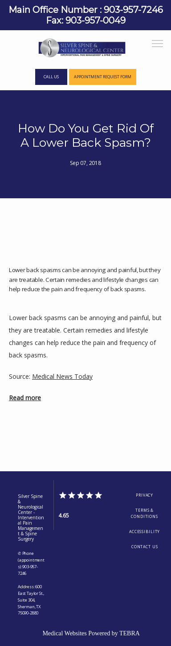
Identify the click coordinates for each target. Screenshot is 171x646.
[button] (158, 44)
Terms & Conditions (144, 513)
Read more (25, 397)
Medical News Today (62, 376)
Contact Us (144, 547)
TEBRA (129, 633)
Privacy (144, 495)
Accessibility (144, 531)
